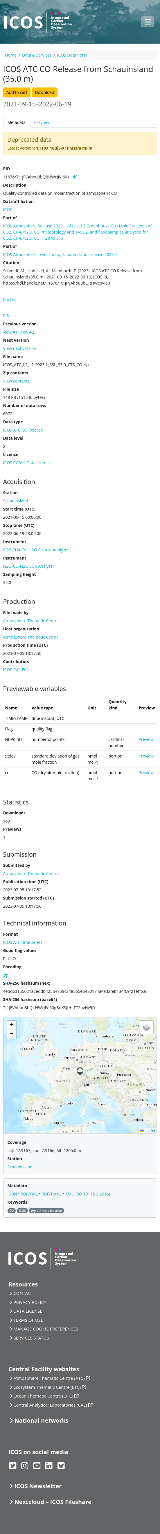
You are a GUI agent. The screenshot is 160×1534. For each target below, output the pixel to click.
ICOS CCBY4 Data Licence (27, 462)
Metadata (17, 122)
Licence (10, 454)
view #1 (10, 332)
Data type (13, 422)
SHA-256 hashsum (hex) (27, 983)
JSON (13, 1194)
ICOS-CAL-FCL (16, 669)
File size (11, 389)
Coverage (17, 1142)
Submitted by (16, 865)
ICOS (7, 209)
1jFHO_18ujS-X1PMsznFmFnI (64, 148)
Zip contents (15, 373)
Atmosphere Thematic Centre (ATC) (49, 1378)
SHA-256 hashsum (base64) (30, 999)
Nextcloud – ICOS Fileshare (52, 1502)
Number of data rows (24, 405)
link (72, 177)
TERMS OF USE (28, 1320)
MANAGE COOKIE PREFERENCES (45, 1329)
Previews (12, 829)
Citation (11, 262)
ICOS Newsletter (38, 1486)
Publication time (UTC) (25, 881)
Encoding (12, 967)
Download (44, 92)
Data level (13, 438)
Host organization (21, 629)
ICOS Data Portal (73, 55)
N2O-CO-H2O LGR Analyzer (29, 566)
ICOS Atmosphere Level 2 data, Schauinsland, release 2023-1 (60, 254)
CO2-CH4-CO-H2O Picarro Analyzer (36, 550)
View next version (19, 348)
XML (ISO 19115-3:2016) (87, 1194)
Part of (10, 217)
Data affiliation (18, 201)
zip (6, 975)
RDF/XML (30, 1194)
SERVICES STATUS (31, 1338)
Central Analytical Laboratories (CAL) (50, 1405)
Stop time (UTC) (19, 525)
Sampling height (19, 574)
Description (15, 185)
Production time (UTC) (25, 645)
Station (10, 492)
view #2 (27, 332)
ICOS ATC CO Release (23, 430)
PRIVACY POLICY (29, 1302)
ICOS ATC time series (22, 942)
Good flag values (20, 950)
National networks (41, 1420)
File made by (16, 612)
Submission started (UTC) (28, 898)
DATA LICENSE (27, 1311)
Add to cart (16, 92)
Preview (41, 122)
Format (10, 934)
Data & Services (36, 55)
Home (11, 55)
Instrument (14, 541)
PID (6, 168)
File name (13, 356)
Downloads (14, 813)
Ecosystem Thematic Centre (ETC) (47, 1387)
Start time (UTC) (19, 509)
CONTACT (23, 1293)
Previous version (20, 324)
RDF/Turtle (52, 1194)
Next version (16, 340)
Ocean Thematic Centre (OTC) (43, 1396)
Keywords (17, 1202)
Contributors (16, 661)
